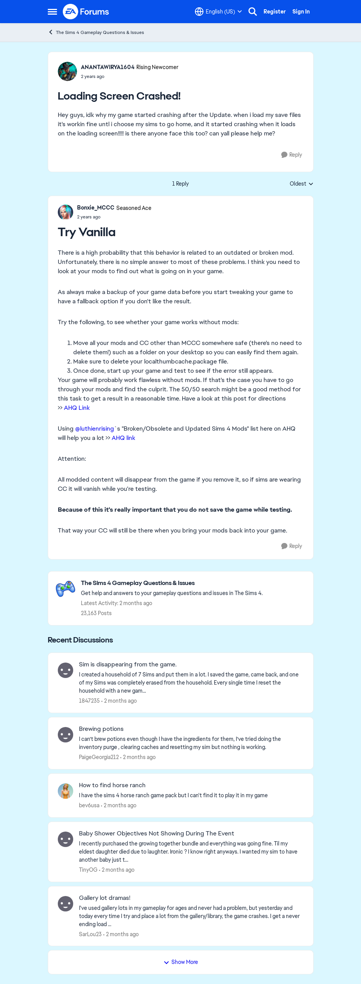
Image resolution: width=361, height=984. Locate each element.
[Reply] (292, 155)
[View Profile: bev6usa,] (65, 791)
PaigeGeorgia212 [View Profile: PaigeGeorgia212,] (99, 757)
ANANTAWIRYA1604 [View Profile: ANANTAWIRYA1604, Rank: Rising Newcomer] (107, 67)
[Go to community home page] (86, 11)
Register (275, 11)
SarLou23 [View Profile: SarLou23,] (90, 933)
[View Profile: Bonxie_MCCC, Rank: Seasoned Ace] (65, 212)
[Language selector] (218, 11)
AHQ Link (77, 408)
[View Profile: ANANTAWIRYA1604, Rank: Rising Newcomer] (67, 71)
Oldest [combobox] (302, 184)
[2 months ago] (119, 701)
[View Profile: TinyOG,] (65, 839)
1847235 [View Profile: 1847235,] (89, 700)
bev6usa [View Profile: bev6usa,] (89, 805)
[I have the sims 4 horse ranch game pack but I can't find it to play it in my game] (191, 795)
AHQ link (123, 438)
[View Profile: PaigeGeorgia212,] (65, 734)
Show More (180, 962)
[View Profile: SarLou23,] (65, 903)
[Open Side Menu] (52, 11)
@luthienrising (94, 428)
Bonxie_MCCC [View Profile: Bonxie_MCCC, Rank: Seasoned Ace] (95, 207)
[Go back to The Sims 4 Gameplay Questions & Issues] (172, 583)
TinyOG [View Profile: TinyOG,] (88, 869)
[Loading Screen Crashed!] (114, 216)
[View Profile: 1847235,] (65, 670)
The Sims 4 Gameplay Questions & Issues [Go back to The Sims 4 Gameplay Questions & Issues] (96, 32)
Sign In (301, 11)
